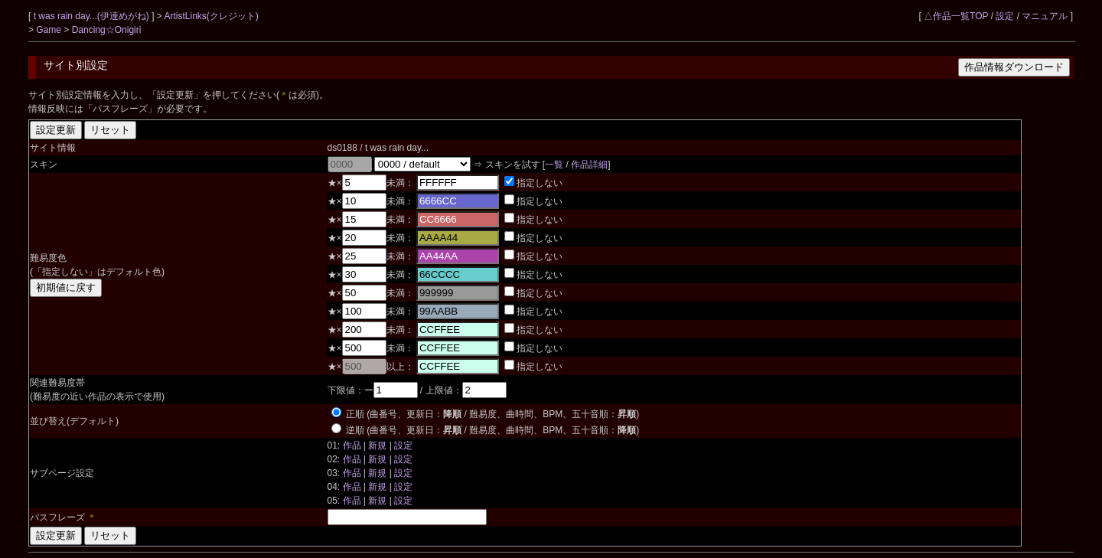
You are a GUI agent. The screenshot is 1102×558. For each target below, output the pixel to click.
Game (50, 29)
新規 (377, 445)
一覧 (554, 164)
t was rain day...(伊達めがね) (93, 16)
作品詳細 (589, 164)
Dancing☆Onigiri (107, 29)
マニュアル (1045, 16)
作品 (352, 445)
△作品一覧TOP (956, 16)
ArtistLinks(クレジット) (212, 16)
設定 (1005, 16)
